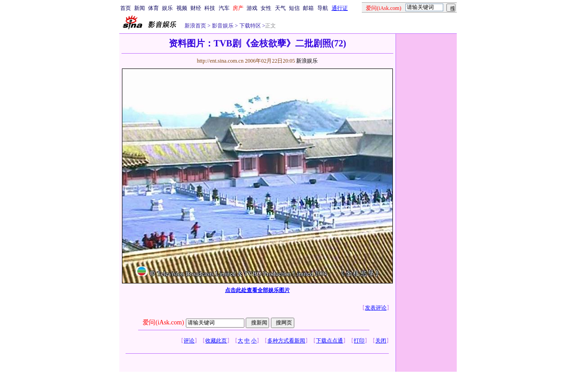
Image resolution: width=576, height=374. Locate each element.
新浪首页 (195, 26)
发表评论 (376, 308)
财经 (195, 8)
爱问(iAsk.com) (163, 322)
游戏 (252, 8)
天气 (280, 8)
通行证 (340, 8)
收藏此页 (216, 341)
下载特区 (249, 26)
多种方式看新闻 (286, 341)
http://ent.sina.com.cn (221, 61)
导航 (322, 8)
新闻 (139, 8)
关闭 (380, 341)
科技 (209, 8)
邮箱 (308, 8)
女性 (266, 8)
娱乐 (167, 8)
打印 (359, 341)
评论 (189, 341)
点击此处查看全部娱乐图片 (257, 290)
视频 (181, 8)
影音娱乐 (223, 26)
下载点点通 (329, 341)
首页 (125, 8)
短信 (294, 8)
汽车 (224, 8)
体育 (153, 8)
